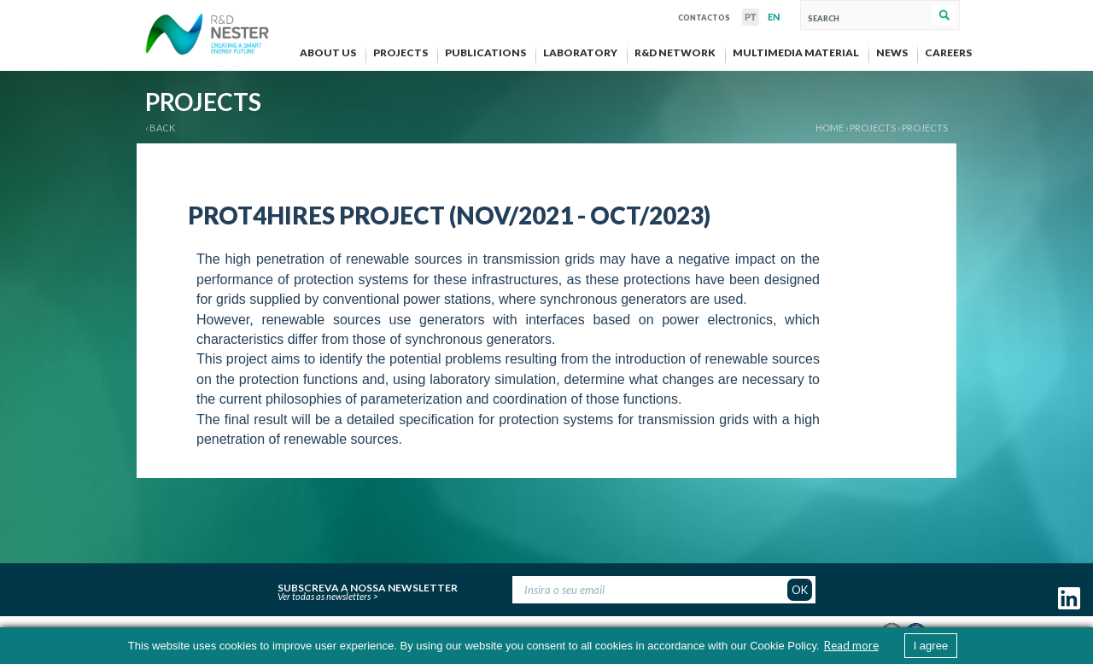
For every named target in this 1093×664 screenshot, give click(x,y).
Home (829, 127)
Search (944, 15)
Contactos (704, 16)
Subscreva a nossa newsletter (368, 585)
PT (750, 17)
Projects (925, 127)
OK (800, 590)
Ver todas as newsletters (324, 596)
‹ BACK (160, 127)
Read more (851, 645)
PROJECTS (873, 127)
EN (773, 17)
